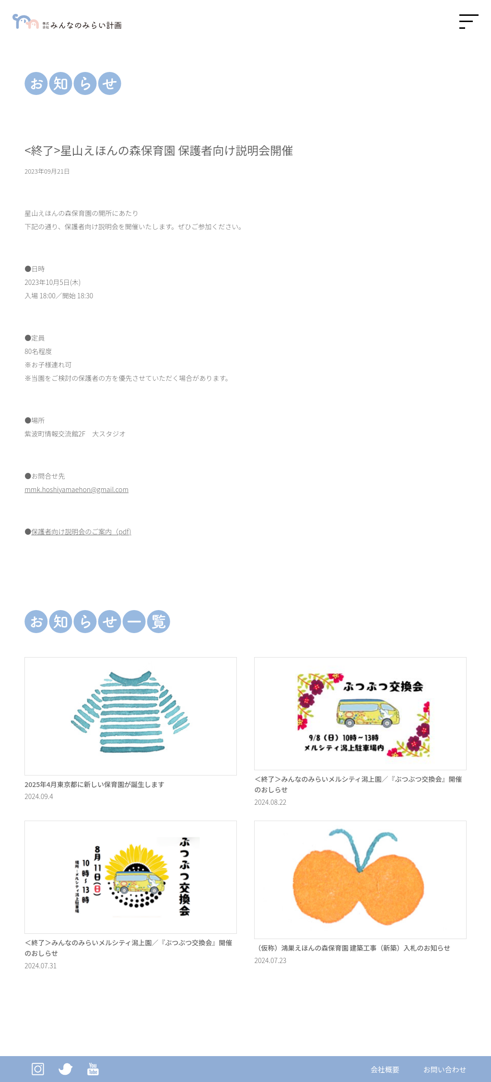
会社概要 (385, 1069)
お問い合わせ (445, 1069)
